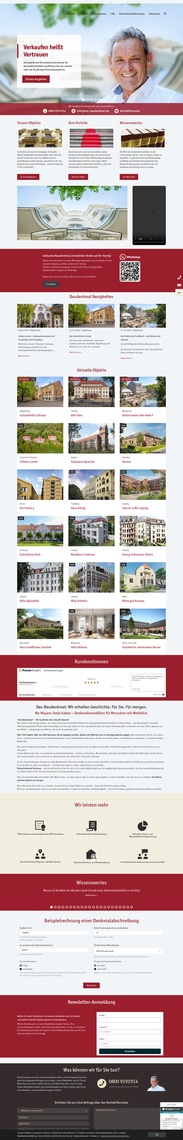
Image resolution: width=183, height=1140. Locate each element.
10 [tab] (86, 907)
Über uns (105, 2)
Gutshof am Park (30, 554)
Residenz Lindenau (83, 554)
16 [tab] (108, 907)
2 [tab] (87, 100)
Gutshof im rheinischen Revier (141, 647)
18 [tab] (116, 907)
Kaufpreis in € (26, 928)
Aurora (126, 462)
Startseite (92, 2)
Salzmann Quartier (83, 462)
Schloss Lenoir (29, 462)
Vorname (102, 1027)
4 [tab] (95, 100)
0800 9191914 (123, 1081)
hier (43, 1033)
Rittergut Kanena (133, 601)
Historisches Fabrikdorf (137, 415)
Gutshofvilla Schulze (33, 415)
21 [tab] (127, 907)
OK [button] (157, 1135)
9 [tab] (82, 907)
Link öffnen (51, 284)
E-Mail (101, 1015)
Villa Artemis (79, 601)
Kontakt (133, 2)
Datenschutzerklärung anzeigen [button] (115, 1136)
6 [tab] (70, 907)
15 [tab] (105, 907)
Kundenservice (119, 2)
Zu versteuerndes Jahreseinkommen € (36, 945)
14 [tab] (101, 907)
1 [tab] (83, 100)
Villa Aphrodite (29, 601)
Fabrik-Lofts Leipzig (135, 508)
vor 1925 (101, 965)
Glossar (144, 2)
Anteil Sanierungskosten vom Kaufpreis (111, 928)
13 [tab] (97, 907)
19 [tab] (120, 907)
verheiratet (28, 969)
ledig (25, 965)
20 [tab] (124, 907)
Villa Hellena (79, 647)
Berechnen (91, 985)
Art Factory (27, 508)
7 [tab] (74, 907)
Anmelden (130, 1051)
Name (101, 1039)
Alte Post (76, 415)
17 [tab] (112, 907)
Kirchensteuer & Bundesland (106, 945)
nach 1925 (101, 969)
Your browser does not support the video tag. (149, 215)
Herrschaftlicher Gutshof (35, 647)
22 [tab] (131, 907)
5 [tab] (99, 100)
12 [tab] (93, 907)
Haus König (78, 508)
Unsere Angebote (36, 79)
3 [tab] (91, 100)
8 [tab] (78, 907)
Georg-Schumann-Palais (137, 554)
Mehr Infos (158, 695)
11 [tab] (89, 907)
